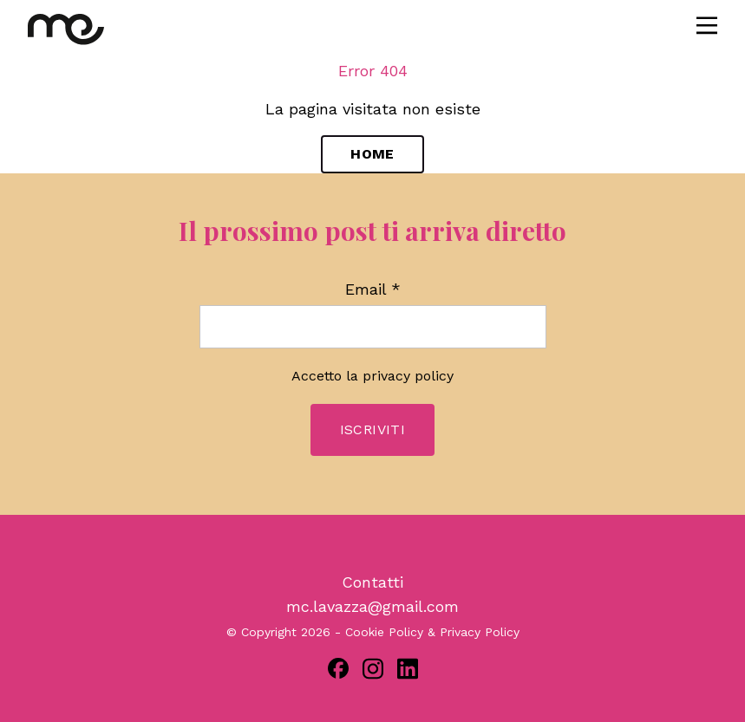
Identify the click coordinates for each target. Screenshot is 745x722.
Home (372, 154)
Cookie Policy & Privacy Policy (432, 632)
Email (373, 289)
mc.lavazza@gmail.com (372, 606)
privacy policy (408, 376)
